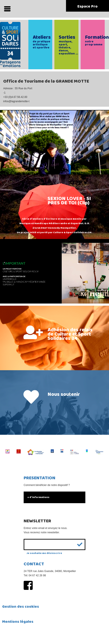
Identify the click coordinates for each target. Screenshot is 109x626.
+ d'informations (38, 497)
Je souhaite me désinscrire (44, 553)
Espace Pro (87, 6)
